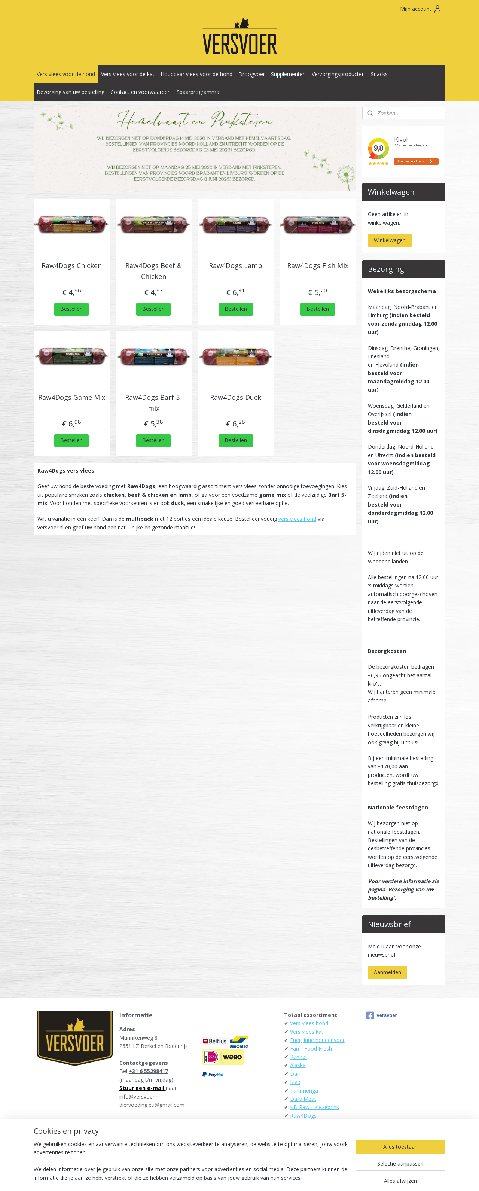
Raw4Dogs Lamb (235, 265)
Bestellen (72, 308)
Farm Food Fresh (311, 1048)
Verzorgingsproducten (338, 74)
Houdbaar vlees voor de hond (196, 74)
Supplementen (288, 74)
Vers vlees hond (309, 1023)
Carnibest (301, 1123)
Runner (298, 1056)
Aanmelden (387, 972)
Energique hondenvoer (317, 1039)
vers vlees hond (297, 518)
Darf (295, 1073)
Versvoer (381, 1015)
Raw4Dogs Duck (235, 397)
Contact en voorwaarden (140, 91)
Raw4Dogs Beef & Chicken (153, 271)
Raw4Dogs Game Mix (71, 397)
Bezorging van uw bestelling (70, 91)
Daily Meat (303, 1098)
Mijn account (421, 8)
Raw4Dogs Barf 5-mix (153, 403)
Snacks (379, 74)
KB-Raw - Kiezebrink (314, 1107)
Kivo (295, 1081)
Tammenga (304, 1090)
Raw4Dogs (303, 1115)
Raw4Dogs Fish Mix (317, 265)
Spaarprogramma (198, 91)
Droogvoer (251, 74)
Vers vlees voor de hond (66, 74)
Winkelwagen (390, 240)
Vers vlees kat (306, 1031)
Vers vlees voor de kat (128, 74)
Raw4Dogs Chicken (72, 265)
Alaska (298, 1065)
